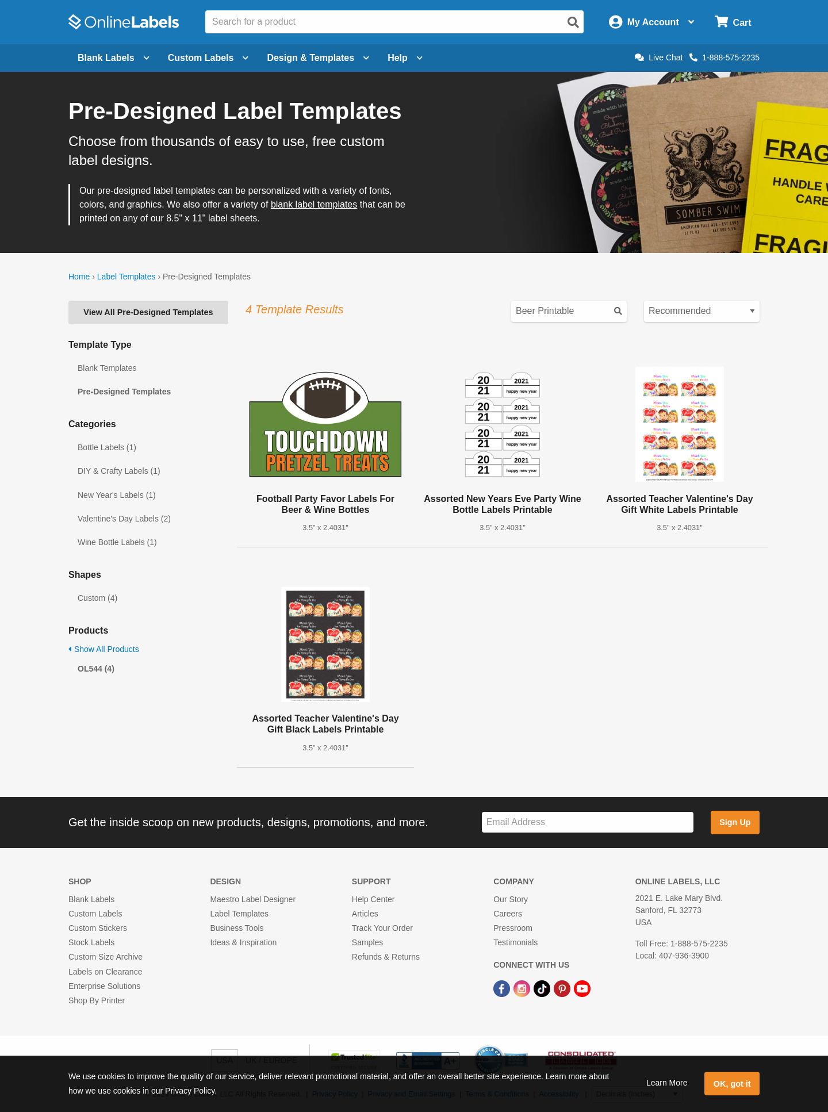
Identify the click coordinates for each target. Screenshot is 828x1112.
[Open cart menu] (733, 22)
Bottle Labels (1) (107, 447)
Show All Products (103, 649)
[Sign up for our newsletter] (587, 822)
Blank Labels (91, 899)
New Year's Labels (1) (117, 495)
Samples (367, 942)
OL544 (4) (96, 668)
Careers (507, 913)
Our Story (510, 899)
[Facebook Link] (502, 988)
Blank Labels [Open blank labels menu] (114, 58)
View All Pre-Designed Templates (148, 312)
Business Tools (236, 928)
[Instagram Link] (522, 988)
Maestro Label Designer (253, 899)
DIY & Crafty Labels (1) (119, 471)
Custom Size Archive (105, 956)
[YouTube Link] (582, 988)
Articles (365, 913)
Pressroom (512, 928)
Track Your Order (382, 928)
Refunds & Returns (386, 956)
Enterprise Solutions (104, 986)
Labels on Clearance (105, 971)
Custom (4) (97, 598)
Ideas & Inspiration (243, 942)
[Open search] (573, 22)
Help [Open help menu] (405, 58)
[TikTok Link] (543, 988)
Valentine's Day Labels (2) (124, 518)
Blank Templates (107, 368)
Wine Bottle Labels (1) (117, 542)
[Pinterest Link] (563, 988)
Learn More (667, 1082)
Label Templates (126, 276)
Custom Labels (95, 913)
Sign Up (734, 822)
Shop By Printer (96, 1000)
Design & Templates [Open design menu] (318, 58)
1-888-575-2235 (724, 57)
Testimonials (515, 942)
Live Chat (659, 57)
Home (79, 276)
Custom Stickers (97, 928)
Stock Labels (91, 942)
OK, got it (732, 1083)
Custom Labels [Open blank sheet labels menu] (208, 58)
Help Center (373, 899)
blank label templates (314, 204)
